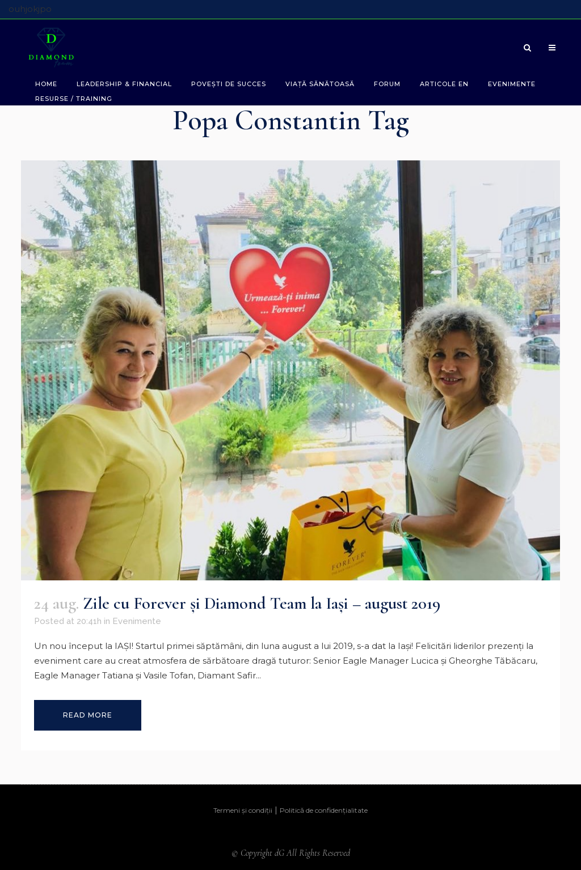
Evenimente (136, 621)
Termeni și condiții (242, 810)
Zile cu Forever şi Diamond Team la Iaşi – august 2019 (261, 603)
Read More (87, 715)
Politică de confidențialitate (324, 810)
